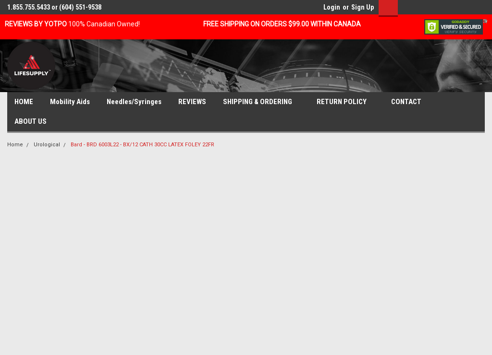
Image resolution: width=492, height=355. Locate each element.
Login (331, 7)
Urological (47, 145)
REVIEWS (192, 101)
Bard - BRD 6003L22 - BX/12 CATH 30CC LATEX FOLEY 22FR (142, 145)
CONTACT (410, 102)
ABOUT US (34, 122)
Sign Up (362, 7)
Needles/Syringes (134, 101)
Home (15, 145)
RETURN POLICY (345, 102)
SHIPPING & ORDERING (261, 102)
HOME (23, 101)
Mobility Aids (70, 101)
